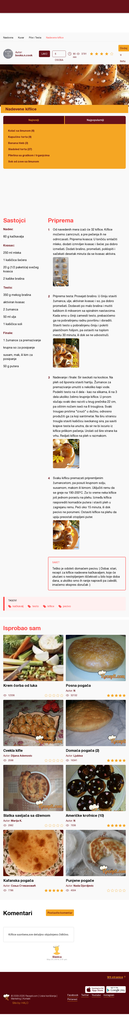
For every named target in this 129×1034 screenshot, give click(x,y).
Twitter (85, 1000)
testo (35, 606)
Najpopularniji (95, 119)
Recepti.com (64, 6)
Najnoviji (34, 119)
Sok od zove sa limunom (23, 161)
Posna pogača (96, 666)
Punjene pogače (96, 861)
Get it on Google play (116, 995)
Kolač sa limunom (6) (21, 130)
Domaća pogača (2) (96, 731)
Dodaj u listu (123, 49)
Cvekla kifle (33, 731)
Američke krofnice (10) (96, 796)
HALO (25, 1008)
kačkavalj (18, 606)
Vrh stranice (115, 982)
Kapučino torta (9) (19, 136)
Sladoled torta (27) (20, 149)
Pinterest (72, 1004)
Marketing (16, 1004)
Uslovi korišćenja (48, 1001)
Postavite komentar (60, 912)
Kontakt (26, 1004)
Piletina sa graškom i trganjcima (29, 155)
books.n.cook (23, 55)
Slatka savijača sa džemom (33, 796)
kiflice (51, 606)
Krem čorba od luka (33, 666)
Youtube (96, 1000)
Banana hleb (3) (18, 142)
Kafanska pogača (33, 861)
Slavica (57, 962)
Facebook (72, 1000)
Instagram (109, 1000)
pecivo (67, 606)
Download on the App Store (95, 995)
